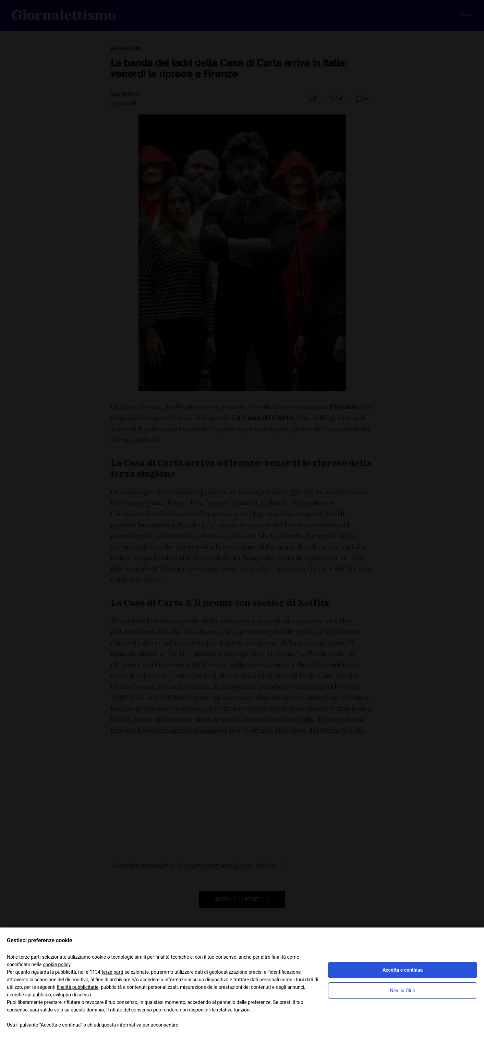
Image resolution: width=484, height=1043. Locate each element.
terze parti (112, 972)
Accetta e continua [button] (403, 970)
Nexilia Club (402, 990)
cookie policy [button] (57, 964)
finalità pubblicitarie (77, 987)
